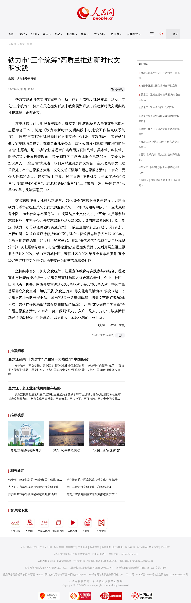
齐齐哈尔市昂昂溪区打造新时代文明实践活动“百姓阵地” (43, 486)
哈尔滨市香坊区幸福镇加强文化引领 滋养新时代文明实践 (102, 479)
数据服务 (118, 547)
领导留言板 (58, 524)
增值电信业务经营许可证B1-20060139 (90, 567)
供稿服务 (106, 547)
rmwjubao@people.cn (142, 561)
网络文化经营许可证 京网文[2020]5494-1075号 (70, 574)
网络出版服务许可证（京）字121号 (115, 574)
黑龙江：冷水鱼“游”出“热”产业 (157, 107)
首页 (11, 34)
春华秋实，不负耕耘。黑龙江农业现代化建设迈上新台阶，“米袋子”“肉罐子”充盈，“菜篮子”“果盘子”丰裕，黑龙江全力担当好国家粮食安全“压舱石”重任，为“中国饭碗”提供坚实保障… (66, 370)
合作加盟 (94, 547)
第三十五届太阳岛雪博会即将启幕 (158, 85)
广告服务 (83, 547)
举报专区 (99, 34)
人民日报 (15, 524)
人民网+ (30, 524)
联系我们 (165, 547)
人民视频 (73, 524)
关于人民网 (46, 547)
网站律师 (142, 547)
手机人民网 (44, 524)
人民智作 (101, 524)
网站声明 (130, 547)
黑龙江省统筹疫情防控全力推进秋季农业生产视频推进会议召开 (106, 494)
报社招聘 (59, 547)
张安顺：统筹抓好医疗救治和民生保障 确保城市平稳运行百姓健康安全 (52, 479)
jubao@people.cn (129, 554)
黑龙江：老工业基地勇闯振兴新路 (34, 388)
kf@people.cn (64, 561)
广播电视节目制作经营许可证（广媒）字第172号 (140, 567)
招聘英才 (71, 547)
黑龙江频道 (26, 44)
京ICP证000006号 (145, 574)
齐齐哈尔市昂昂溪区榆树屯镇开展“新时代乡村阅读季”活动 (44, 494)
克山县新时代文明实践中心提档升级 (89, 486)
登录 (175, 34)
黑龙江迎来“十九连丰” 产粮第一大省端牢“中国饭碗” (48, 359)
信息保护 (154, 547)
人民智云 (87, 524)
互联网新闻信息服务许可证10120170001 (46, 567)
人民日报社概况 (29, 547)
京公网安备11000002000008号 (172, 574)
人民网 (12, 44)
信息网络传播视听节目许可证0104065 (23, 574)
